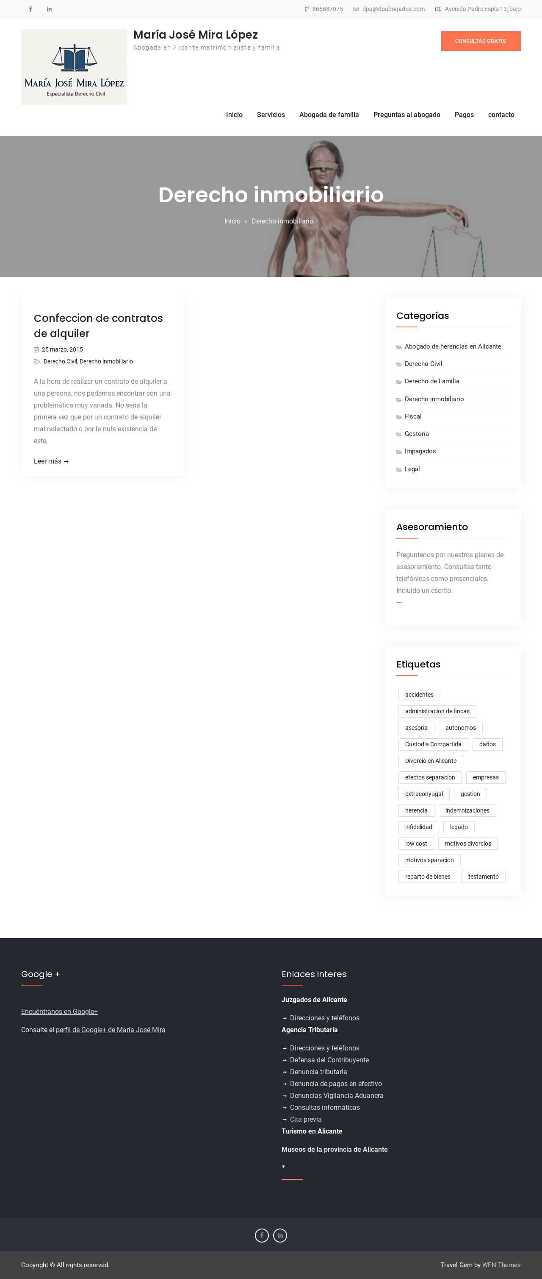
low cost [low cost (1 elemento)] (416, 843)
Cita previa (306, 1119)
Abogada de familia (329, 115)
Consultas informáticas (325, 1107)
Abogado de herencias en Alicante (453, 346)
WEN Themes (501, 1265)
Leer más (47, 461)
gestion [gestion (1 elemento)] (470, 793)
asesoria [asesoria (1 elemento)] (416, 727)
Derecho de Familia (432, 381)
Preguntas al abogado (406, 115)
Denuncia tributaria (318, 1072)
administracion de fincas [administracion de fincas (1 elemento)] (437, 711)
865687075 (327, 9)
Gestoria (417, 434)
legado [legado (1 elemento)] (459, 827)
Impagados (420, 451)
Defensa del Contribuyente (329, 1060)
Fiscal (413, 416)
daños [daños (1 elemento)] (487, 744)
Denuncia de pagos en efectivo (336, 1084)
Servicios (271, 115)
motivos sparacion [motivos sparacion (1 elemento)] (429, 860)
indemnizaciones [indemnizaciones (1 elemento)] (467, 810)
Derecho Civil (60, 361)
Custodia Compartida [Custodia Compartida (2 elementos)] (433, 744)
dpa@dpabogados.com (393, 9)
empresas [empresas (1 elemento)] (486, 777)
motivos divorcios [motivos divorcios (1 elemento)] (468, 843)
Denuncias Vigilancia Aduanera (337, 1096)
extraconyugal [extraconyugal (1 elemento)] (424, 793)
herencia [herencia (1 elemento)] (416, 810)
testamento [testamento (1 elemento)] (483, 876)
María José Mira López (195, 34)
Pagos (464, 115)
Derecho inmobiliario (106, 361)
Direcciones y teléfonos (325, 1018)
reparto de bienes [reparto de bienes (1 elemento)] (428, 876)
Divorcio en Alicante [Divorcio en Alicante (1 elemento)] (430, 760)
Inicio (234, 115)
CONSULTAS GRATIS (480, 41)
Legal (412, 469)
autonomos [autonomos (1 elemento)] (460, 727)
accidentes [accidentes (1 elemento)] (419, 694)
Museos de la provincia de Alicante (335, 1149)
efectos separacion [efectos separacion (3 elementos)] (430, 777)
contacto (501, 115)
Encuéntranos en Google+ (59, 1012)
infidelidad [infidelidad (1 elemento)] (418, 827)
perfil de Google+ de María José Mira (111, 1030)
